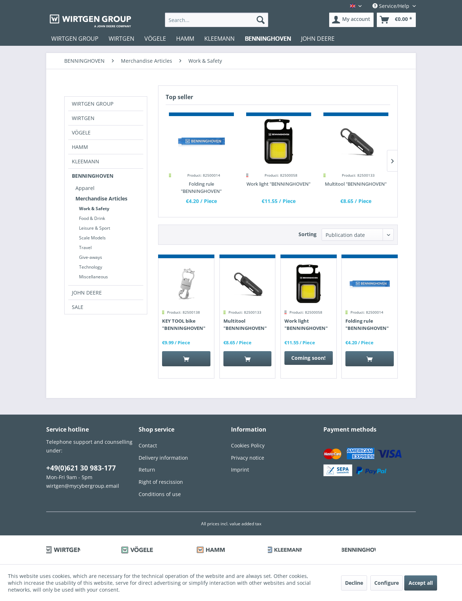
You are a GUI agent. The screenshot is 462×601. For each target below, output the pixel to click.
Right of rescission (161, 481)
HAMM (80, 146)
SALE (77, 307)
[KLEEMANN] (219, 38)
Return (147, 469)
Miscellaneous (93, 277)
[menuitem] (217, 20)
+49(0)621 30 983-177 (81, 468)
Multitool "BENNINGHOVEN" (356, 184)
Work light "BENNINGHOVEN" (278, 184)
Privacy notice (247, 457)
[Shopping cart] (396, 20)
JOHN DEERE (87, 292)
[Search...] (217, 20)
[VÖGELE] (155, 38)
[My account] (351, 20)
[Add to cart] (186, 358)
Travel (85, 247)
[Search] (260, 20)
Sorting (307, 234)
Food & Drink (92, 218)
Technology (90, 267)
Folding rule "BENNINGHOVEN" (201, 187)
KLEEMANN (85, 161)
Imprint (240, 469)
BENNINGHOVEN (92, 175)
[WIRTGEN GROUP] (75, 38)
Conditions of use (160, 494)
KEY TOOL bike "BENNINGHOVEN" (183, 324)
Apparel (85, 188)
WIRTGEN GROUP (92, 103)
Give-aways (90, 257)
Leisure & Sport (94, 228)
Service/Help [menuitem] (391, 6)
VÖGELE (81, 132)
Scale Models (92, 238)
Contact (148, 445)
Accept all (421, 582)
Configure (386, 582)
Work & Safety (94, 209)
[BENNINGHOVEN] (268, 38)
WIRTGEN (83, 118)
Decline (354, 582)
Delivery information (163, 457)
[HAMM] (185, 38)
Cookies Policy (248, 445)
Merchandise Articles (101, 198)
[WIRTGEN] (121, 38)
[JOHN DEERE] (318, 38)
